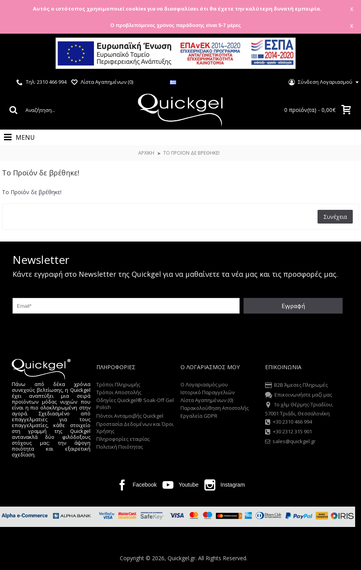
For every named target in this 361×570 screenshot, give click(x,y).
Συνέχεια (335, 216)
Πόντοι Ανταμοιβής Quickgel (129, 415)
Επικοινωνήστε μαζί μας (298, 395)
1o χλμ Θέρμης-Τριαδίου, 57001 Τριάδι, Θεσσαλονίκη (299, 409)
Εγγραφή (293, 306)
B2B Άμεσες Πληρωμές (296, 385)
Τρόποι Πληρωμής (118, 384)
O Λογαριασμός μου (204, 384)
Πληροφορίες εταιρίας (123, 438)
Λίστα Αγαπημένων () (206, 400)
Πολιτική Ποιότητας (119, 446)
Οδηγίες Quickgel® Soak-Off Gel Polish (135, 404)
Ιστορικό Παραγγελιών (207, 392)
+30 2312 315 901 (288, 432)
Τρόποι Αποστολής (118, 392)
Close (345, 54)
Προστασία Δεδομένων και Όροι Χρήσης (134, 427)
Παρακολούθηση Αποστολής (214, 407)
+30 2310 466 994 (288, 422)
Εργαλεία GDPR (198, 415)
